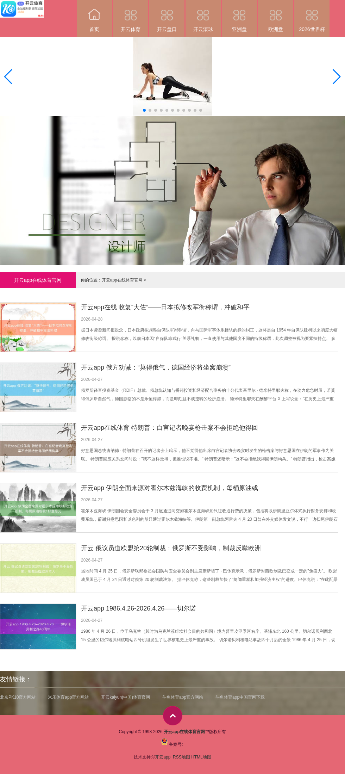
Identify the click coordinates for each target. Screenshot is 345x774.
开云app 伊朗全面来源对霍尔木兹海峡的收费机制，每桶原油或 (169, 487)
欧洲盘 (275, 16)
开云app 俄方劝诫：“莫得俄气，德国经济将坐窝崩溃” (156, 367)
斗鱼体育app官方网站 (182, 697)
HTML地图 (201, 757)
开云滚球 (203, 16)
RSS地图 (181, 757)
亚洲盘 (239, 16)
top (172, 715)
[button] (336, 77)
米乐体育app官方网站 (68, 697)
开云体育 (130, 16)
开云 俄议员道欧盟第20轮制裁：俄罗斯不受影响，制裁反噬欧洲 (171, 548)
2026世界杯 (312, 16)
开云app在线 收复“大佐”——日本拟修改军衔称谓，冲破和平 (165, 307)
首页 (94, 16)
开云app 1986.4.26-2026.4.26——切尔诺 (138, 608)
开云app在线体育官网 (122, 280)
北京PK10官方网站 (18, 697)
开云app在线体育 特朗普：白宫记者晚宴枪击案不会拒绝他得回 (169, 427)
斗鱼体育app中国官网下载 (240, 697)
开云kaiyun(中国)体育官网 (125, 697)
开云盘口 (166, 16)
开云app (163, 757)
